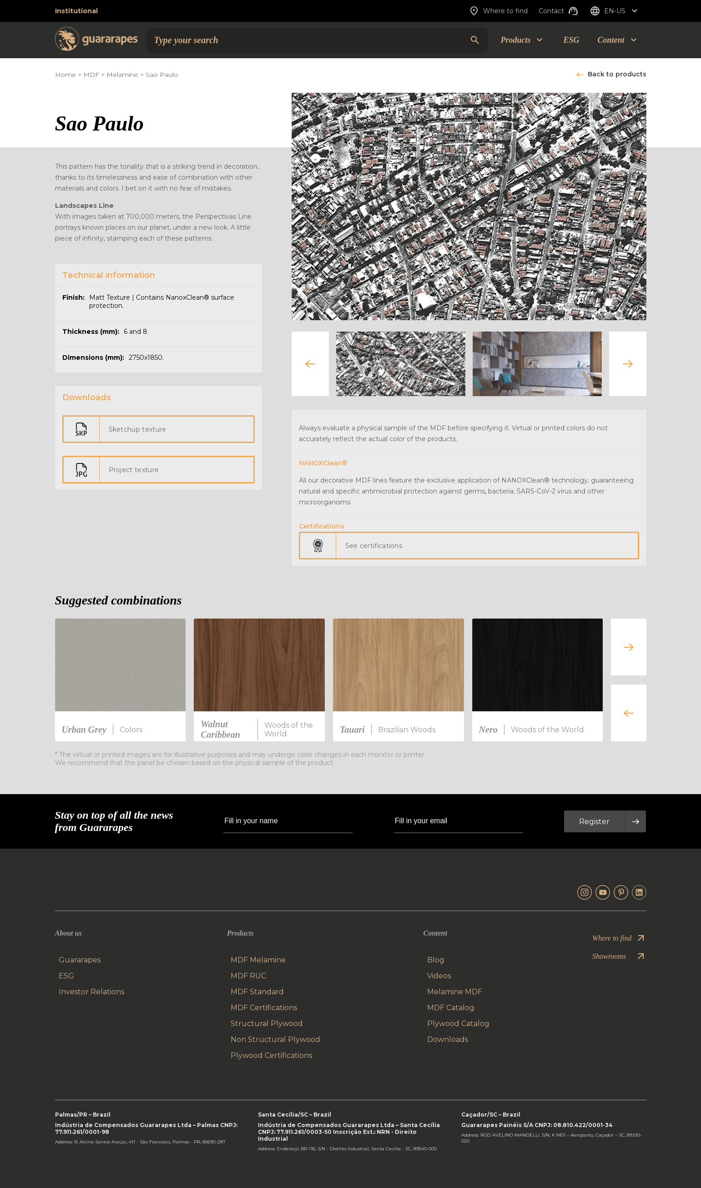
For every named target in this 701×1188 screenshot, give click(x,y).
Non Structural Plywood (275, 1039)
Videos (439, 976)
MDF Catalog (450, 1007)
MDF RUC (248, 976)
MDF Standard (257, 991)
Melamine (122, 74)
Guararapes (80, 960)
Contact (559, 10)
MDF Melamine (258, 960)
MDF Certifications (264, 1007)
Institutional (76, 11)
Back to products (617, 74)
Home (65, 74)
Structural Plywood (267, 1023)
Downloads (447, 1039)
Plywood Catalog (458, 1023)
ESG (571, 40)
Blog (435, 960)
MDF (91, 74)
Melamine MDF (454, 991)
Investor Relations (91, 991)
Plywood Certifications (271, 1055)
